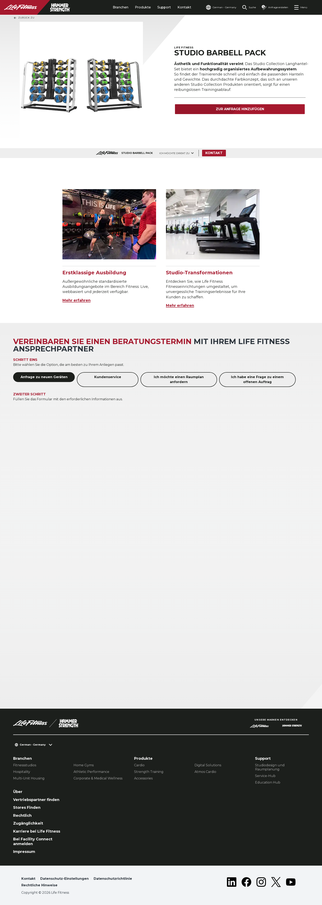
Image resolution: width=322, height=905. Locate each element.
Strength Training (148, 772)
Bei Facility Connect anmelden (32, 841)
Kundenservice (107, 377)
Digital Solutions (207, 765)
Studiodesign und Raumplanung (270, 767)
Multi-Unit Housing (29, 778)
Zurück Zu (23, 17)
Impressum (24, 851)
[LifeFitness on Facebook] (246, 883)
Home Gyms (84, 765)
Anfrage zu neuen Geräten (44, 377)
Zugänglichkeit (28, 823)
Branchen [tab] (120, 7)
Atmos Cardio (205, 772)
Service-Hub (265, 776)
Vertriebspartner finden (36, 799)
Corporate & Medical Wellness (98, 778)
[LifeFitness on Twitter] (276, 883)
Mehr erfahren (76, 300)
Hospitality (21, 772)
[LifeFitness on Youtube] (291, 883)
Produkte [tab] (143, 7)
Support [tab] (164, 7)
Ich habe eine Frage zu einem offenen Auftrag (257, 379)
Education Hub (267, 782)
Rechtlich (22, 815)
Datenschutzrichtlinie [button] (113, 879)
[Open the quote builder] (275, 7)
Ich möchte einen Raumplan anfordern (179, 379)
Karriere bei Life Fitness (36, 831)
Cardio (139, 765)
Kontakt (184, 7)
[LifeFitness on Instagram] (261, 883)
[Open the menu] (300, 7)
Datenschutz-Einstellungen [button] (64, 879)
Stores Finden (26, 807)
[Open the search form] (249, 7)
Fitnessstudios (24, 765)
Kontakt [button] (28, 879)
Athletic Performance (91, 772)
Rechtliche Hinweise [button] (39, 885)
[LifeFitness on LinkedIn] (232, 883)
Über (17, 791)
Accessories (143, 778)
